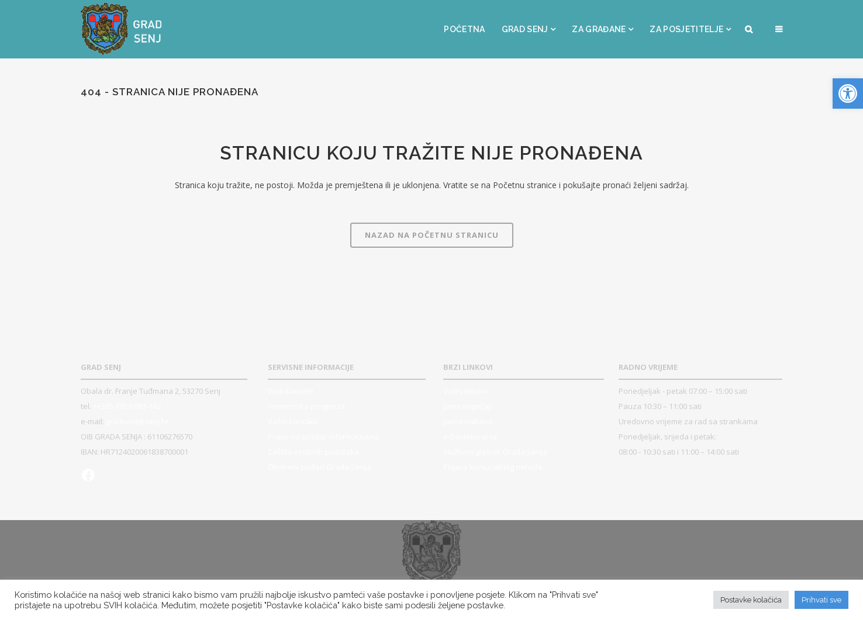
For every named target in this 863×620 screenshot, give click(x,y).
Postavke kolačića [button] (751, 599)
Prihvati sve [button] (821, 599)
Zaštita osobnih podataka (313, 451)
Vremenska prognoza (306, 406)
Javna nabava (467, 421)
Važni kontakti (292, 421)
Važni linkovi (465, 391)
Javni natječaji (467, 406)
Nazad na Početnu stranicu (432, 235)
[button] (848, 93)
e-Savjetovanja (470, 436)
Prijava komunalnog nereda (492, 467)
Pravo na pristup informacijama (323, 436)
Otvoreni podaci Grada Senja (319, 467)
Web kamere (290, 391)
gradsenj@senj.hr (137, 421)
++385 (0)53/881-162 (127, 406)
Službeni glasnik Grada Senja (495, 451)
